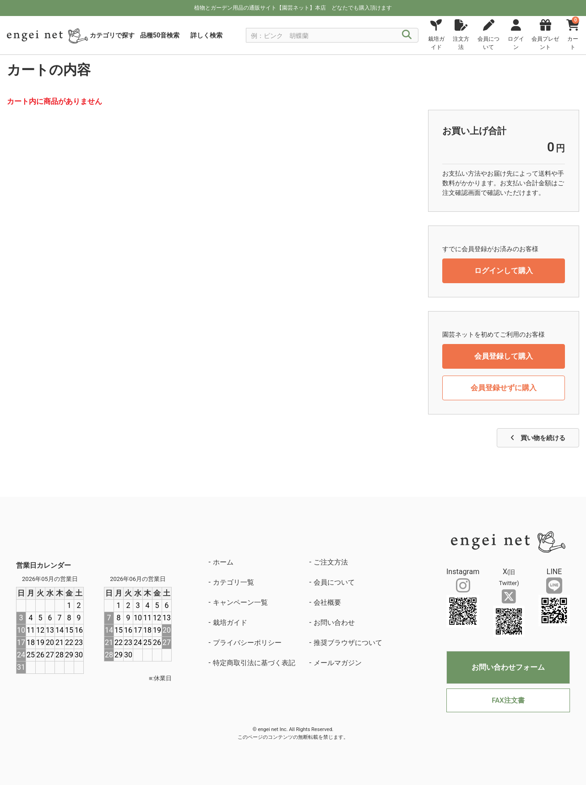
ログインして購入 (503, 270)
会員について (334, 582)
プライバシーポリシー (247, 643)
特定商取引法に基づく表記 (254, 663)
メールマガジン (338, 663)
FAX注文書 (508, 700)
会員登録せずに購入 (504, 387)
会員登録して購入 (503, 356)
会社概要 (327, 602)
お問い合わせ (334, 622)
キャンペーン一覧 (240, 602)
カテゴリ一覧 (233, 582)
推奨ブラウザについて (348, 643)
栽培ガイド (230, 622)
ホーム (223, 562)
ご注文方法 (331, 562)
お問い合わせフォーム (508, 667)
